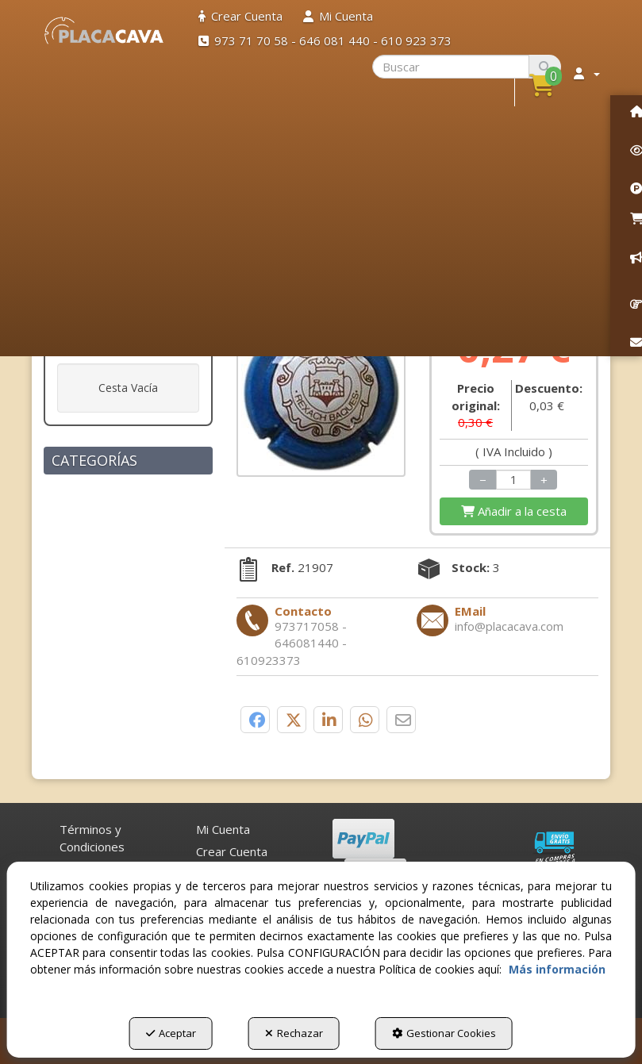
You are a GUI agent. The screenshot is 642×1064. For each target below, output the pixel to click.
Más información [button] (557, 969)
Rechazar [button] (294, 1033)
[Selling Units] (513, 480)
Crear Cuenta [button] (231, 851)
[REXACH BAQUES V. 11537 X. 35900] (321, 392)
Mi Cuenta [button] (223, 829)
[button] (104, 30)
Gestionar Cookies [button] (444, 1033)
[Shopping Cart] (514, 511)
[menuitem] (240, 16)
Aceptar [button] (171, 1033)
